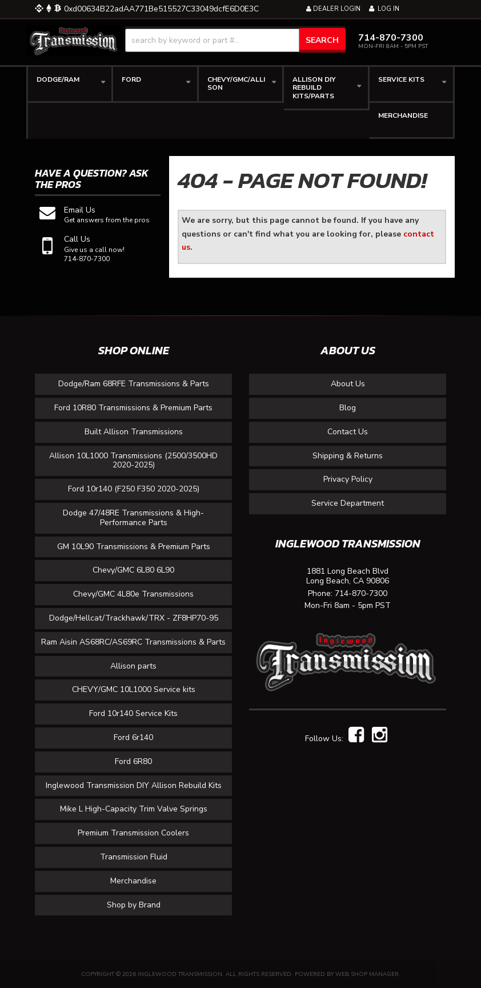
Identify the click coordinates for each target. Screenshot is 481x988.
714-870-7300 (361, 594)
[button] (235, 40)
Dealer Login (333, 9)
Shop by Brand (134, 904)
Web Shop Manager (367, 974)
